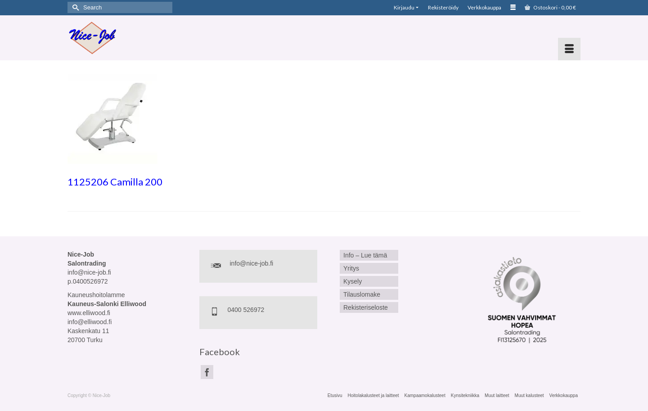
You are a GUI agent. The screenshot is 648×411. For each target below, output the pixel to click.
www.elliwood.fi (89, 312)
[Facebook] (207, 372)
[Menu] (569, 49)
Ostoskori (550, 7)
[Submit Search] (74, 7)
